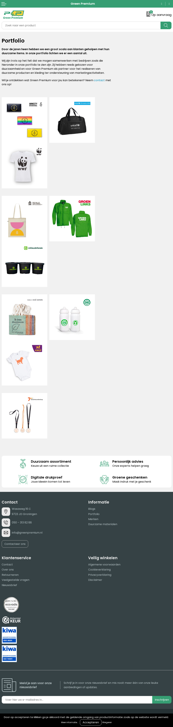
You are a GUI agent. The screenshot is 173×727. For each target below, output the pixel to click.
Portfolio (94, 514)
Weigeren (107, 722)
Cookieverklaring (99, 570)
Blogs (91, 509)
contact (99, 80)
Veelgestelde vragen (15, 580)
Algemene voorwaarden (104, 564)
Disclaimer (95, 580)
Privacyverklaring (99, 575)
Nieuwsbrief (9, 585)
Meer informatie (69, 722)
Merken (93, 519)
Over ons (8, 570)
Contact (7, 564)
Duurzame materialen (102, 524)
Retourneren (10, 575)
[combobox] (81, 25)
